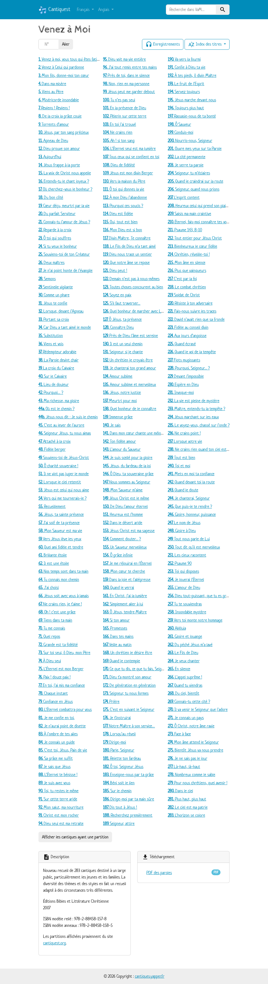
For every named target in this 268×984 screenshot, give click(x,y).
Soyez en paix (117, 295)
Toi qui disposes (183, 571)
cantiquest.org (54, 943)
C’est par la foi (182, 279)
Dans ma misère (52, 84)
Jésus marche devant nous (192, 100)
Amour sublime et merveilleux (129, 384)
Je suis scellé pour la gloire (127, 457)
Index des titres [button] (205, 44)
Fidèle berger (52, 449)
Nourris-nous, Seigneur (190, 140)
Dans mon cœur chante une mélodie (134, 433)
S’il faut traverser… (121, 303)
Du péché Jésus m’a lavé (190, 644)
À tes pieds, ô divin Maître (192, 75)
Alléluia (177, 628)
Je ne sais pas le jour (187, 758)
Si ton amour (116, 620)
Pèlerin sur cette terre (124, 116)
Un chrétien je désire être (127, 652)
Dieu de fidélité (119, 165)
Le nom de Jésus (184, 523)
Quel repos (49, 636)
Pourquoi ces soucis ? (123, 206)
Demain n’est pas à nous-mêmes (131, 279)
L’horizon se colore (186, 815)
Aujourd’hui (49, 157)
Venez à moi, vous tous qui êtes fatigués (71, 59)
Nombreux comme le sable (191, 774)
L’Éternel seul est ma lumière (129, 148)
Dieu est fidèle (118, 213)
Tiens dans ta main (55, 620)
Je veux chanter (184, 661)
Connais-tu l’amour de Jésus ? (64, 222)
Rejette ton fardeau (122, 758)
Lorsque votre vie (185, 441)
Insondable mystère (187, 612)
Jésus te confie (52, 303)
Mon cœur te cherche (124, 571)
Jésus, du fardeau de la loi (127, 466)
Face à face (179, 734)
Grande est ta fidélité (58, 644)
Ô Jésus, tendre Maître (125, 612)
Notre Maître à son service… (129, 726)
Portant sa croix (53, 319)
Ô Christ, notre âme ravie (191, 726)
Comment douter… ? (122, 539)
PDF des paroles (159, 872)
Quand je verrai (118, 587)
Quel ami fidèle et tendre (60, 547)
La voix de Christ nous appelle (64, 173)
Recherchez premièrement (127, 815)
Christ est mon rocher (58, 815)
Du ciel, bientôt (183, 693)
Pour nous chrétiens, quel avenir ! (197, 783)
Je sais (112, 425)
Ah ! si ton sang (119, 140)
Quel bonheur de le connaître (129, 409)
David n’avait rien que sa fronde (196, 319)
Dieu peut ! (115, 270)
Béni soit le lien (119, 783)
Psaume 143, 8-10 (185, 230)
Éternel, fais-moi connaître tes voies (199, 222)
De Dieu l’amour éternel (125, 506)
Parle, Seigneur (118, 750)
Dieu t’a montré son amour (127, 677)
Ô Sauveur (179, 124)
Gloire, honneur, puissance (192, 514)
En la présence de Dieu (124, 108)
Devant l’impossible (186, 376)
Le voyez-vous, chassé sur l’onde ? (199, 425)
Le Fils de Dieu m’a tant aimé (129, 246)
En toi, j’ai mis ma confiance (61, 685)
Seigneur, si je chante (123, 352)
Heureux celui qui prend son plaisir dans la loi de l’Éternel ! (217, 206)
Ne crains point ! (184, 433)
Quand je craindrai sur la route (195, 181)
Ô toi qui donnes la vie (123, 189)
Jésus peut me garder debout (129, 91)
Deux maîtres (51, 262)
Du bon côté (50, 197)
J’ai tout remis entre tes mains (130, 67)
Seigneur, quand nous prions (193, 189)
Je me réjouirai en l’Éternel (127, 563)
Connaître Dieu (118, 327)
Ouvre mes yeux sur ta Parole (195, 148)
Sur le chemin (117, 791)
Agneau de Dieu (53, 140)
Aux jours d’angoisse (187, 335)
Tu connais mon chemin (58, 579)
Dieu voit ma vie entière (124, 59)
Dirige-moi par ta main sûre (128, 799)
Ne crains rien (117, 132)
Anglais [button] (104, 9)
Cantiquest (54, 10)
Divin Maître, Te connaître (126, 238)
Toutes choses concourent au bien (133, 287)
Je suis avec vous (54, 783)
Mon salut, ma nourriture (60, 807)
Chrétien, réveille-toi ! (189, 254)
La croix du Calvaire (56, 368)
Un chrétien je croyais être (128, 360)
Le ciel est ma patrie (188, 807)
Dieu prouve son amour (59, 148)
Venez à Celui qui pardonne (61, 67)
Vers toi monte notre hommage (195, 620)
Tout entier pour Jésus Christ (195, 238)
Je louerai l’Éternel (186, 579)
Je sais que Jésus (54, 766)
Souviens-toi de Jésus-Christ (63, 457)
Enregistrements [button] (163, 44)
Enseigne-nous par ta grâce (128, 774)
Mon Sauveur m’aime (123, 490)
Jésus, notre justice (122, 392)
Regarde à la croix (54, 230)
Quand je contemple (121, 661)
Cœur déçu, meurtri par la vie (64, 206)
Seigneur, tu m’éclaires (189, 173)
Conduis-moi (180, 132)
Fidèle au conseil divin (188, 327)
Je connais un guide (56, 742)
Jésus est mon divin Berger (128, 173)
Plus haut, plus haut (187, 799)
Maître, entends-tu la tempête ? (196, 409)
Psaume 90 (180, 563)
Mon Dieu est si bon (122, 230)
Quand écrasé (182, 344)
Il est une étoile (53, 563)
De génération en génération (129, 685)
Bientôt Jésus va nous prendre (195, 750)
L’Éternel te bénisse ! (57, 774)
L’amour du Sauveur (122, 449)
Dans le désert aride (122, 523)
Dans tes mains (118, 636)
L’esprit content (184, 197)
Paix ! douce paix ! (54, 677)
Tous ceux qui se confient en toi (131, 157)
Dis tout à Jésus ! (120, 807)
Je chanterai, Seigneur (189, 498)
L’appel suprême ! (185, 677)
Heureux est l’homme (123, 514)
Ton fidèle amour (119, 441)
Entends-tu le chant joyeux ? (63, 181)
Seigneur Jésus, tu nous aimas (64, 433)
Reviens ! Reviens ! (54, 108)
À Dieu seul (49, 661)
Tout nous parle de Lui (189, 539)
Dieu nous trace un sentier (127, 254)
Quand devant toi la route (191, 482)
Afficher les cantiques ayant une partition (75, 837)
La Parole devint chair (58, 360)
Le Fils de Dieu (183, 652)
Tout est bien (181, 457)
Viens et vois (50, 344)
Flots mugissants (184, 360)
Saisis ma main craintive (189, 213)
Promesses (115, 628)
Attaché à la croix (54, 441)
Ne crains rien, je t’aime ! (60, 604)
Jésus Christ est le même (126, 498)
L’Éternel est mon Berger (60, 669)
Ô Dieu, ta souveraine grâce (128, 474)
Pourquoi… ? (50, 392)
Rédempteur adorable (57, 352)
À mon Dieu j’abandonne (125, 197)
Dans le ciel (180, 791)
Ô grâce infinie (118, 555)
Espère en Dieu (183, 384)
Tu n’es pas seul (119, 100)
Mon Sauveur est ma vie (60, 530)
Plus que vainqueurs (187, 270)
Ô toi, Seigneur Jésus (123, 766)
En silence (179, 669)
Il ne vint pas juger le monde (63, 474)
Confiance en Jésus (55, 701)
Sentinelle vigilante (55, 287)
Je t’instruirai (117, 718)
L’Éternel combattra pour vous (65, 709)
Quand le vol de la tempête (192, 352)
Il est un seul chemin (123, 344)
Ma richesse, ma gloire (58, 401)
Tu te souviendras (185, 604)
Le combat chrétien (187, 287)
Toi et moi (179, 466)
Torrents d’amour (53, 124)
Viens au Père (50, 91)
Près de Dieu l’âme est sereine (130, 335)
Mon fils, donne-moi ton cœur (63, 75)
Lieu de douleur (53, 384)
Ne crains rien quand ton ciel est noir (201, 449)
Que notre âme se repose (126, 262)
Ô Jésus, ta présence (122, 319)
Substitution (50, 335)
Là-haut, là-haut (184, 766)
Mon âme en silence (186, 262)
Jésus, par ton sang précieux (63, 132)
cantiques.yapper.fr (149, 976)
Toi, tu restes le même (58, 791)
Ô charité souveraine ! (58, 466)
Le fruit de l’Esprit (186, 84)
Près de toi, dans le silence (126, 75)
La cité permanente (186, 157)
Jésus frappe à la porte (59, 165)
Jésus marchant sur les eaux (193, 417)
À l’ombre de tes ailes (58, 734)
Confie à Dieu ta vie (186, 67)
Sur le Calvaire (52, 376)
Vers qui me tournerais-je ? (62, 498)
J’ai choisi (48, 587)
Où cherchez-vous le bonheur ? (65, 189)
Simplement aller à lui (123, 604)
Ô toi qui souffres (54, 238)
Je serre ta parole (185, 165)
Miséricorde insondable (58, 100)
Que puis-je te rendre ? (190, 506)
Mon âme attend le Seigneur (193, 742)
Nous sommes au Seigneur (126, 482)
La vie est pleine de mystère (193, 401)
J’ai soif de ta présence (59, 523)
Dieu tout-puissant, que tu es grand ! (201, 596)
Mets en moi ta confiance (191, 474)
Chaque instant (53, 693)
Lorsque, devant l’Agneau (60, 311)
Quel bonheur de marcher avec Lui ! (134, 311)
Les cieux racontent (187, 555)
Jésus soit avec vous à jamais (63, 596)
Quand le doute (183, 490)
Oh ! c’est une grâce (57, 612)
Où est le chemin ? (56, 409)
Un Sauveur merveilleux (125, 547)
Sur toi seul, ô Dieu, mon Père (64, 652)
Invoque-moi (181, 392)
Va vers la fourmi (184, 59)
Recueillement (52, 506)
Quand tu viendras (185, 685)
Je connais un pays (186, 718)
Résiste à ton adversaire (190, 303)
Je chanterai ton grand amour (129, 368)
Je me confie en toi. (56, 718)
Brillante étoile (52, 555)
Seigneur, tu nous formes (126, 693)
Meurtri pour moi (120, 401)
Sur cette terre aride (57, 799)
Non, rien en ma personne (126, 84)
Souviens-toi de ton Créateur (64, 254)
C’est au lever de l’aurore (61, 425)
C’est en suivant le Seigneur (128, 709)
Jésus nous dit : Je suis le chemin (68, 417)
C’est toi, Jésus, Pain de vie (62, 750)
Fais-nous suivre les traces (192, 311)
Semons (47, 279)
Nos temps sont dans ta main (63, 571)
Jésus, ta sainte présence (61, 514)
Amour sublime (117, 376)
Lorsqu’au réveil (119, 734)
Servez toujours (184, 91)
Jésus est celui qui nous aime (63, 490)
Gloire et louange (185, 636)
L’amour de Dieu (184, 587)
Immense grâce (118, 417)
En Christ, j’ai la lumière (125, 596)
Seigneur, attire (119, 823)
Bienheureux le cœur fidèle (192, 246)
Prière (111, 701)
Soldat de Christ (184, 295)
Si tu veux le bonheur (57, 246)
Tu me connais (51, 628)
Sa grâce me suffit (55, 758)
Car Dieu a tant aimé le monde (64, 327)
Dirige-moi (114, 742)
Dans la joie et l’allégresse (126, 579)
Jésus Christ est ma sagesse (129, 530)
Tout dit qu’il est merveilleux (194, 547)
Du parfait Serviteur (57, 213)
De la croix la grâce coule (60, 116)
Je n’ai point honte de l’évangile (65, 270)
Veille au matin (117, 644)
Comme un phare (53, 295)
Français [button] (84, 9)
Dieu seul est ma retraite (60, 823)
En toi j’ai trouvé (119, 124)
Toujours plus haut (186, 108)
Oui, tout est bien (120, 222)
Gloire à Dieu (182, 530)
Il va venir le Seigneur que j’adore (198, 709)
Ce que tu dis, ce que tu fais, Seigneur (136, 669)
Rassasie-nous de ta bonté (192, 116)
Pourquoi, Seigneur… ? (189, 368)
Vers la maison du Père (124, 181)
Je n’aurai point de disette (62, 726)
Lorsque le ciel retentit (59, 482)
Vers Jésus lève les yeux (59, 539)
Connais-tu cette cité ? (189, 701)
